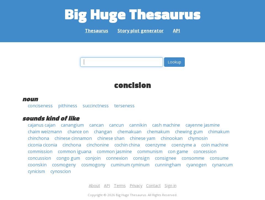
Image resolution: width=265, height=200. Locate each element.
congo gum (68, 158)
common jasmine (114, 151)
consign (141, 158)
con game (178, 151)
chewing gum (189, 132)
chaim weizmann (45, 132)
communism (149, 151)
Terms (120, 185)
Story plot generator (140, 31)
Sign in (170, 185)
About (94, 185)
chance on (78, 132)
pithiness (67, 106)
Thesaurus (96, 31)
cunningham (168, 165)
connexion (117, 158)
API (176, 31)
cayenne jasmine (203, 125)
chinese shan (110, 138)
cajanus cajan (41, 125)
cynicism (36, 171)
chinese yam (142, 138)
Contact (153, 185)
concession (205, 151)
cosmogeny (64, 165)
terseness (124, 106)
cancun (116, 125)
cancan (96, 125)
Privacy (136, 185)
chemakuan (129, 132)
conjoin (93, 158)
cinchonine (98, 145)
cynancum (222, 165)
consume (219, 158)
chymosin (198, 138)
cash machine (166, 125)
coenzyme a (184, 145)
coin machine (214, 145)
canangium (72, 125)
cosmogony (93, 165)
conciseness (40, 106)
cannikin (138, 125)
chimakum (218, 132)
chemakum (158, 132)
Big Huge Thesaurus (132, 13)
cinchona (72, 145)
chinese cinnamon (73, 138)
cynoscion (60, 171)
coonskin (37, 165)
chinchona (38, 138)
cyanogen (196, 165)
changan (103, 132)
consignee (165, 158)
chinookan (172, 138)
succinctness (96, 106)
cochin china (127, 145)
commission (40, 151)
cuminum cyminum (130, 165)
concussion (39, 158)
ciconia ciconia (42, 145)
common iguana (74, 151)
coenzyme (155, 145)
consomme (193, 158)
